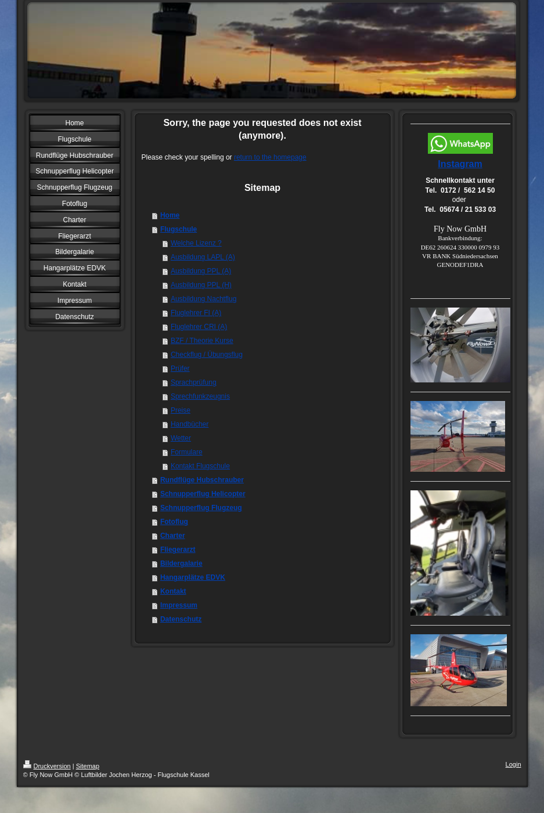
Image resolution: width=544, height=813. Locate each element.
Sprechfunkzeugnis (200, 396)
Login (513, 764)
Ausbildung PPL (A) (201, 271)
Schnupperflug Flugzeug (201, 508)
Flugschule (178, 229)
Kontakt (173, 591)
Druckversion (47, 766)
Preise (180, 410)
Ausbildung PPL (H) (201, 285)
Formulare (187, 452)
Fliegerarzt (178, 549)
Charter (172, 536)
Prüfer (180, 368)
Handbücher (189, 424)
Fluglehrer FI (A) (196, 313)
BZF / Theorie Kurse (202, 341)
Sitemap (87, 766)
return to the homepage (270, 157)
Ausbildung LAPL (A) (203, 257)
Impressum (178, 605)
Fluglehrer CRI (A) (199, 327)
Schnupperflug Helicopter (203, 494)
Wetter (181, 438)
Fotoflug (174, 522)
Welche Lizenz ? (196, 243)
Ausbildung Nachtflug (203, 299)
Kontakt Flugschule (200, 466)
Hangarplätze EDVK (192, 577)
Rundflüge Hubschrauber (202, 480)
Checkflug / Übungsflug (207, 355)
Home (169, 215)
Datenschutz (180, 619)
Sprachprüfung (194, 382)
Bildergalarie (181, 563)
